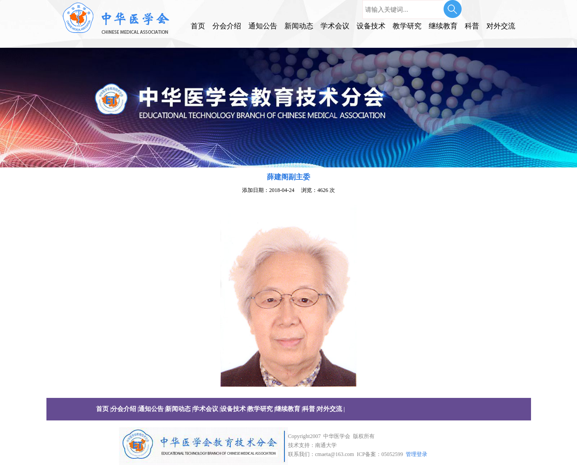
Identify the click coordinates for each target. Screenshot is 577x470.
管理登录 (416, 454)
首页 (198, 26)
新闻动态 (298, 26)
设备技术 (371, 26)
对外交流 (500, 26)
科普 (472, 26)
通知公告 (262, 26)
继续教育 (443, 26)
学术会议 (335, 26)
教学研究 (407, 26)
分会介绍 (226, 26)
